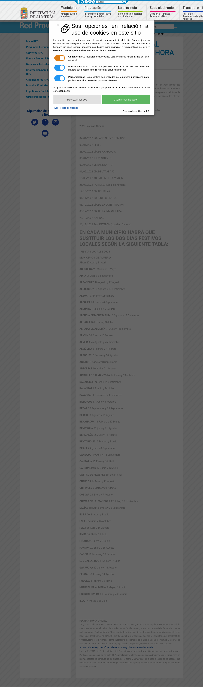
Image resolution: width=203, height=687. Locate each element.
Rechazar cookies (77, 99)
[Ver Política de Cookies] (66, 108)
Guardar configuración (126, 99)
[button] (69, 12)
